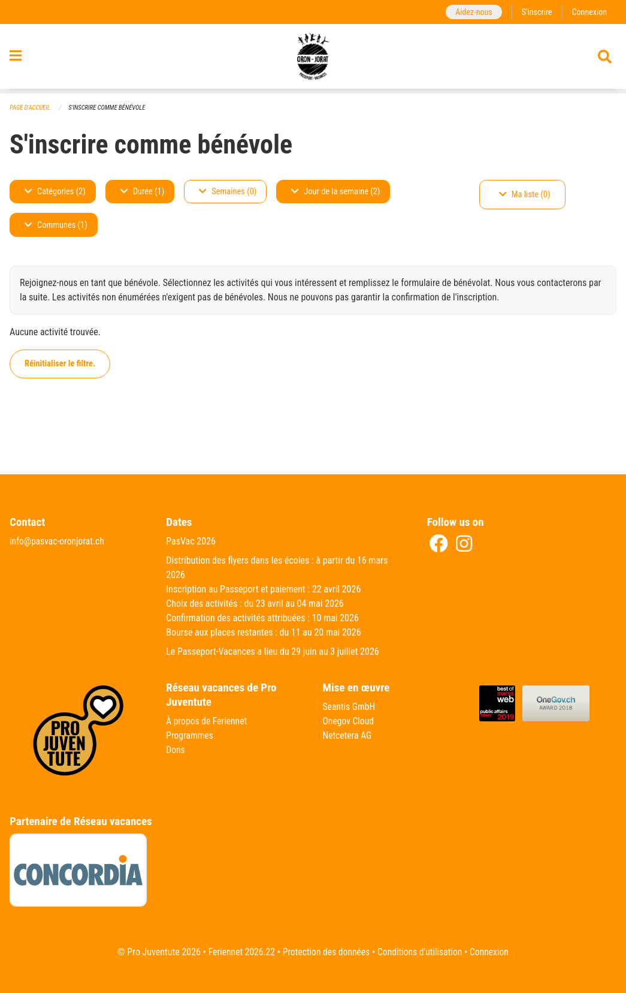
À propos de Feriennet (207, 721)
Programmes (190, 736)
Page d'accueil (31, 108)
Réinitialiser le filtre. (60, 364)
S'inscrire (535, 12)
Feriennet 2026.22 (239, 952)
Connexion (589, 12)
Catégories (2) (55, 191)
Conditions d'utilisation (421, 952)
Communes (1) (56, 225)
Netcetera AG (348, 736)
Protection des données (325, 952)
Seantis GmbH (350, 707)
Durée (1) (142, 191)
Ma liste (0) (525, 194)
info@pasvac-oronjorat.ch (58, 541)
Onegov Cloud (349, 721)
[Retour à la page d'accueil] (313, 59)
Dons (175, 750)
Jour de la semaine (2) (335, 191)
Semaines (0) (227, 191)
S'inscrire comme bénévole (109, 108)
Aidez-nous (472, 12)
